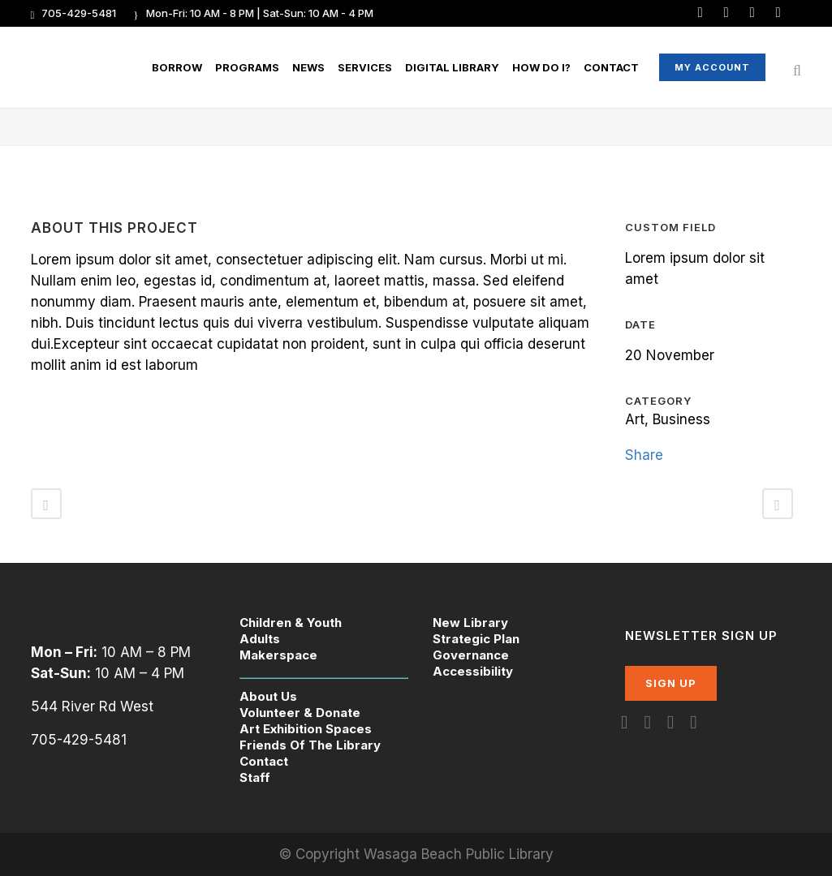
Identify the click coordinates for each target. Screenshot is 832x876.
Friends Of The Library (310, 745)
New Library (470, 622)
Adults (259, 639)
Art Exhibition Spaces (305, 729)
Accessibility (473, 671)
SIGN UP (670, 682)
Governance (471, 655)
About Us (268, 696)
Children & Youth (290, 622)
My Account (712, 67)
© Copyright (321, 854)
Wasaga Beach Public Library (459, 854)
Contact (263, 761)
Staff (254, 777)
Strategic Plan (476, 639)
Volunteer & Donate (299, 712)
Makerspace (278, 655)
